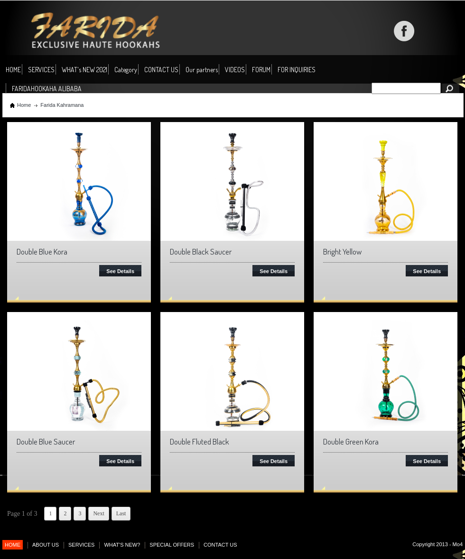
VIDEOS (235, 70)
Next (98, 513)
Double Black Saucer (201, 251)
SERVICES (41, 70)
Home (24, 105)
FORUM (261, 70)
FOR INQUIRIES (297, 70)
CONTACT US (161, 70)
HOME (13, 70)
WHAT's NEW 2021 (84, 70)
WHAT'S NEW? (122, 545)
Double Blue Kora (42, 251)
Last (121, 513)
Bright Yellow (342, 251)
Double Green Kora (351, 441)
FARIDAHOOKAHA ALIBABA (47, 89)
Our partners (202, 70)
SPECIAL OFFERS (171, 545)
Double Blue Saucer (46, 441)
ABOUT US (45, 545)
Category (125, 70)
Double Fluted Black (199, 441)
